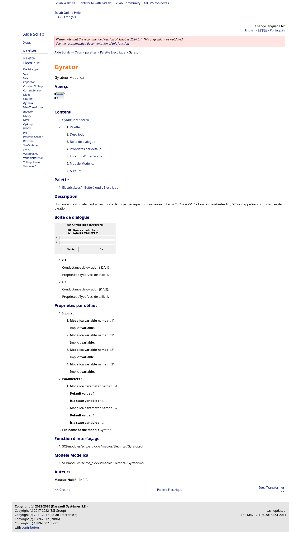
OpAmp (28, 124)
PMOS (27, 128)
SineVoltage (30, 145)
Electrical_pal (31, 69)
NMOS (27, 116)
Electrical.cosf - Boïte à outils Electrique (90, 187)
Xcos (27, 42)
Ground (28, 99)
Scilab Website (65, 3)
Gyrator (28, 103)
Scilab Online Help (68, 13)
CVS (25, 78)
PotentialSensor (33, 137)
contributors (31, 527)
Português (277, 30)
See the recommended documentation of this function (92, 43)
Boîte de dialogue (82, 142)
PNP (25, 132)
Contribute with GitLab (95, 3)
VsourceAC (29, 166)
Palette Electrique (31, 60)
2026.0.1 (136, 39)
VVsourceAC (30, 153)
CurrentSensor (32, 90)
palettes (29, 50)
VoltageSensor (32, 162)
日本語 (262, 30)
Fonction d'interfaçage (86, 156)
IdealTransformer (34, 107)
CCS (25, 73)
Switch (27, 149)
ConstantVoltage (33, 86)
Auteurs (75, 171)
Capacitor (29, 82)
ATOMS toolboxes (156, 3)
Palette (75, 127)
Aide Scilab (33, 34)
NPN (26, 120)
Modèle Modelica (82, 163)
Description (78, 134)
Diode (27, 94)
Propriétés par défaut (85, 149)
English (250, 30)
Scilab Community (127, 3)
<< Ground (62, 490)
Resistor (28, 141)
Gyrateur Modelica (75, 120)
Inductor (28, 111)
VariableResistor (33, 158)
